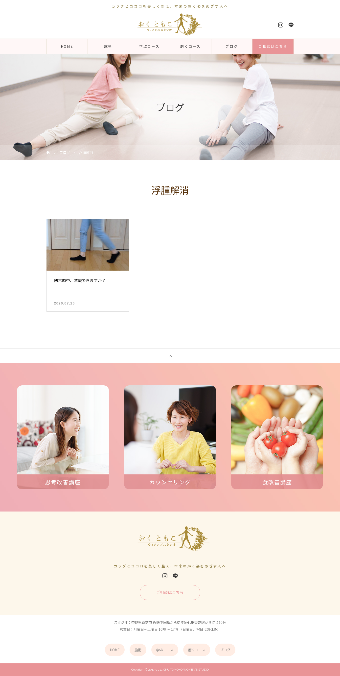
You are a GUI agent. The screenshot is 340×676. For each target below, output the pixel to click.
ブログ (232, 46)
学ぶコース (149, 46)
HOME (67, 46)
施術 (108, 46)
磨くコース (190, 46)
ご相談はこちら (273, 46)
